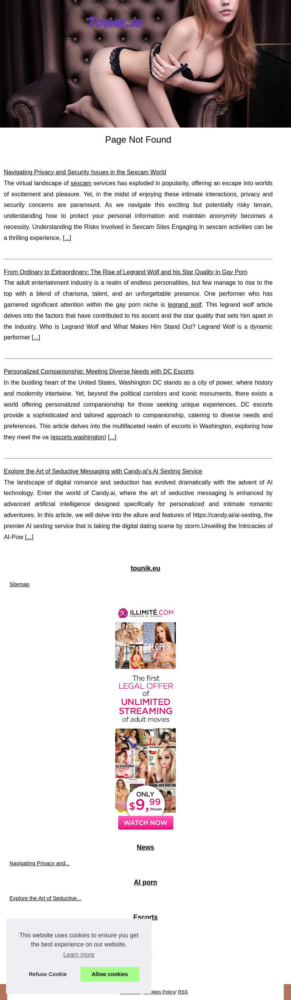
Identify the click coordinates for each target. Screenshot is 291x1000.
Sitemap (19, 584)
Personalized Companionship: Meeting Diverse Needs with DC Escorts (99, 371)
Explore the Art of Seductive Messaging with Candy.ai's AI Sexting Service (103, 471)
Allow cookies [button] (110, 974)
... (66, 238)
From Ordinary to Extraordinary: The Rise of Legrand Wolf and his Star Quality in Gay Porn (125, 272)
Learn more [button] (78, 954)
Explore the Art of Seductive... (45, 898)
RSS (183, 992)
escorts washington (78, 437)
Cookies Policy (159, 992)
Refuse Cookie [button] (48, 974)
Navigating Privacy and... (39, 863)
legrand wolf (185, 304)
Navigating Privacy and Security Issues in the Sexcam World (85, 172)
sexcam (80, 183)
